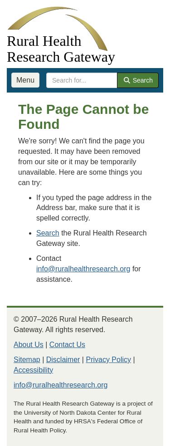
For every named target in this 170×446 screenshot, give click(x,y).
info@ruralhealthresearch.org (83, 269)
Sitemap (27, 359)
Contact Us (67, 344)
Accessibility (33, 370)
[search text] (81, 80)
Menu (25, 80)
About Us (29, 344)
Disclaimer (63, 359)
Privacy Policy (108, 359)
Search (138, 80)
